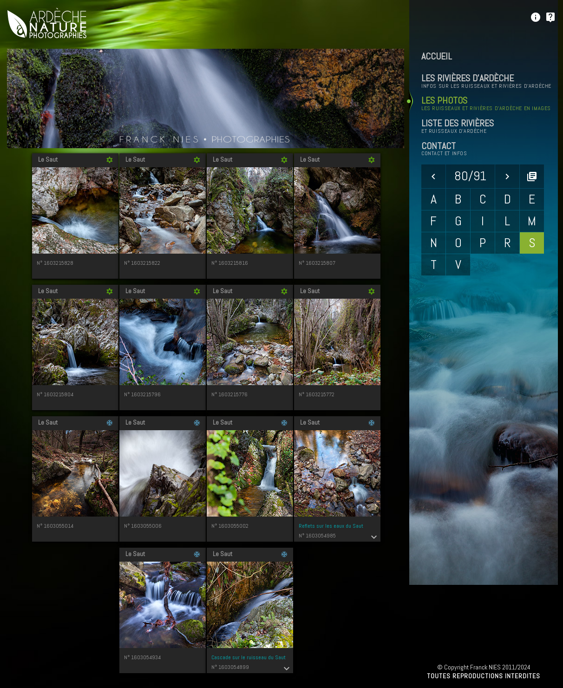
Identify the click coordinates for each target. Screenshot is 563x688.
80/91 (470, 176)
